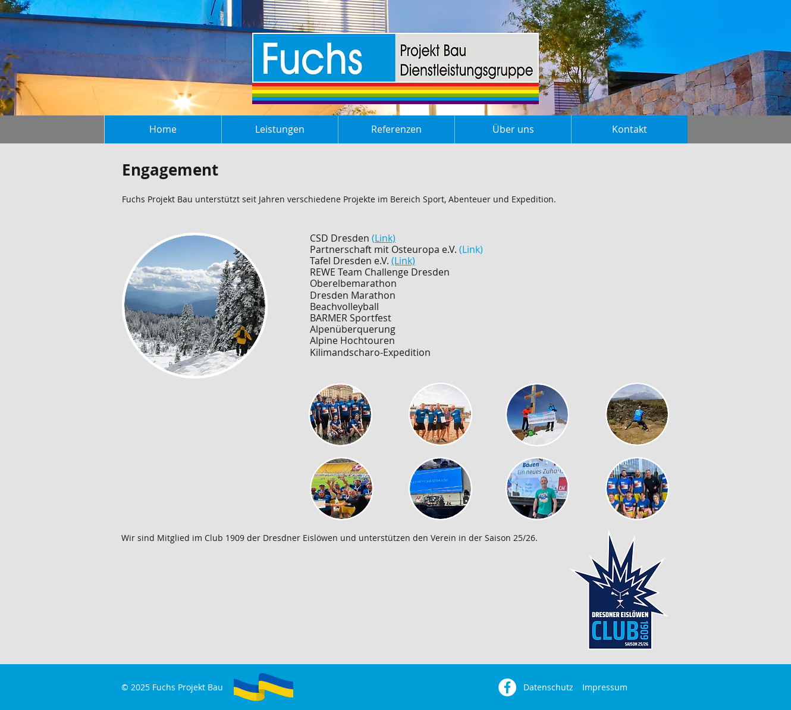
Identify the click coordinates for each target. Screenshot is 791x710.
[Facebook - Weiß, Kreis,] (507, 687)
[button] (279, 129)
